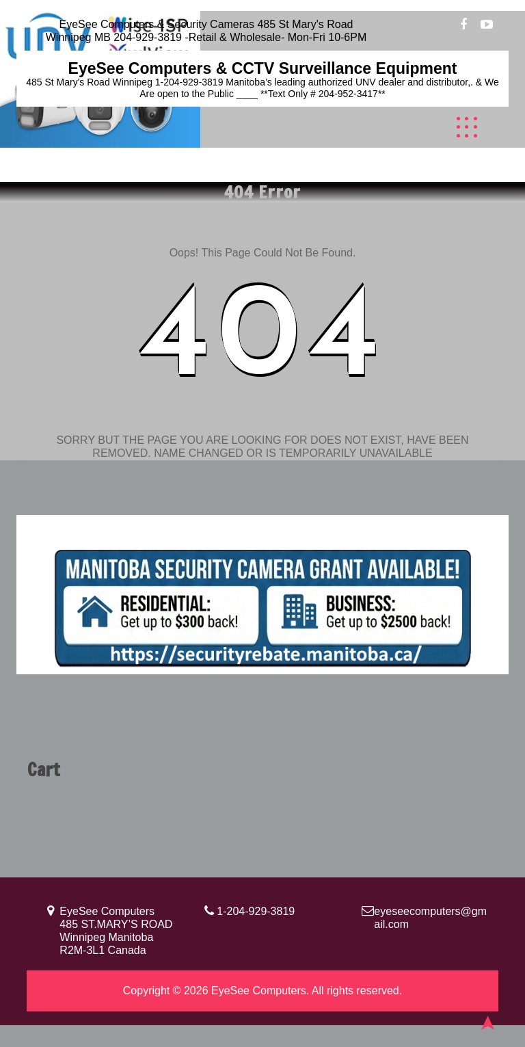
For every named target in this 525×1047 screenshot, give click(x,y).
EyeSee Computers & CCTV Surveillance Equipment (262, 68)
